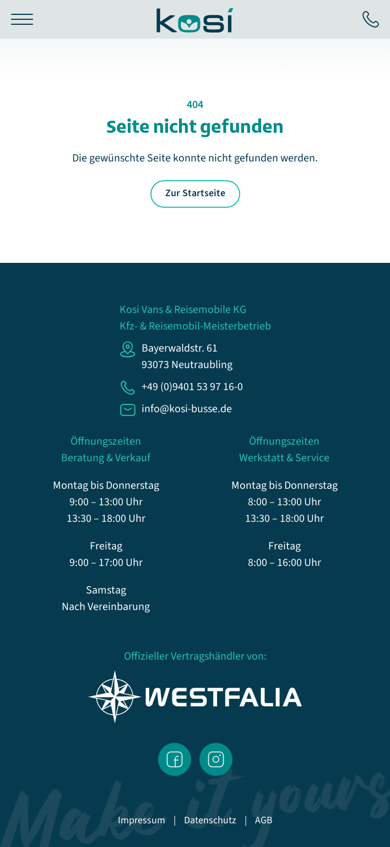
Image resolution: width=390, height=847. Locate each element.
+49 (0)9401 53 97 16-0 (370, 19)
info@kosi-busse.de (187, 409)
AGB (264, 820)
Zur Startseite (195, 193)
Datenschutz (210, 820)
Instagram (215, 759)
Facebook (174, 759)
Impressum (141, 820)
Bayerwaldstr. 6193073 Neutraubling (187, 357)
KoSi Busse (195, 20)
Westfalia (195, 697)
